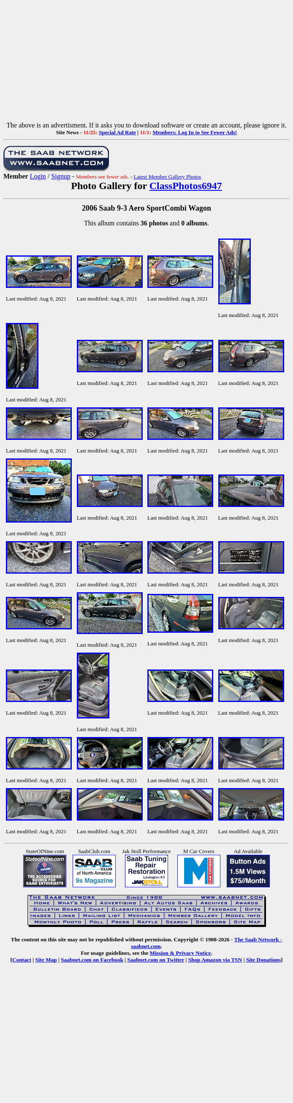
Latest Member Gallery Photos (167, 176)
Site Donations (263, 960)
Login (38, 176)
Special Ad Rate (117, 132)
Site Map (46, 960)
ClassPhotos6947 (185, 185)
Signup (60, 176)
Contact (21, 960)
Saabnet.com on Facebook (92, 960)
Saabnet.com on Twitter (156, 960)
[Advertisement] (146, 62)
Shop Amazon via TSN (215, 960)
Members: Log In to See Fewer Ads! (194, 132)
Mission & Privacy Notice (180, 953)
